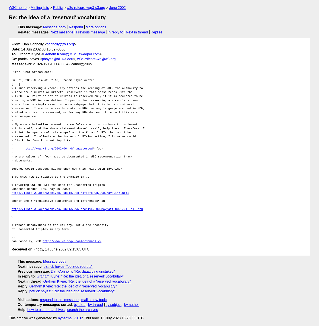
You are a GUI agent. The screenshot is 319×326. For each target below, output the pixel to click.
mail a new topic (94, 300)
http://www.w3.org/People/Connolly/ (72, 241)
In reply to (115, 32)
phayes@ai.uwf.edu (57, 59)
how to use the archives (46, 310)
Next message (62, 32)
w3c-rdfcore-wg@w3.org (86, 8)
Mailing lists (40, 8)
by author (131, 305)
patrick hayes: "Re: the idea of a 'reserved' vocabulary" (72, 291)
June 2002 (117, 8)
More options (96, 27)
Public (58, 8)
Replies (156, 32)
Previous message (90, 32)
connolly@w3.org (60, 44)
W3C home (18, 8)
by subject (113, 305)
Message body (54, 27)
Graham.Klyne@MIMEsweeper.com (71, 54)
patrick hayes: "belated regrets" (68, 266)
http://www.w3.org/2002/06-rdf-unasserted (58, 149)
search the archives (82, 310)
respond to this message (59, 300)
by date (79, 305)
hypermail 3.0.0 (70, 318)
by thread (95, 305)
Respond (76, 27)
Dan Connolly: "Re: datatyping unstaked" (83, 271)
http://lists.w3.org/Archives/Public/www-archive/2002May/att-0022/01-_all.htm (77, 209)
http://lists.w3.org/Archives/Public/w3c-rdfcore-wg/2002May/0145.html (70, 193)
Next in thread (137, 32)
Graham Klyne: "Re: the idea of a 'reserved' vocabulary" (80, 276)
